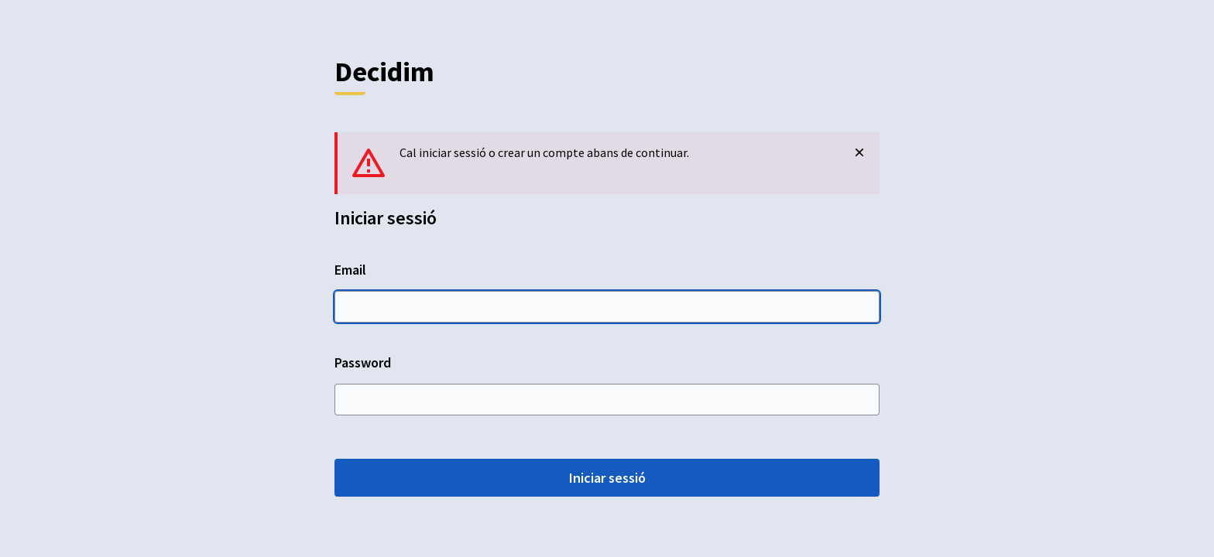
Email (607, 292)
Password (607, 384)
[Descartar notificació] (859, 152)
